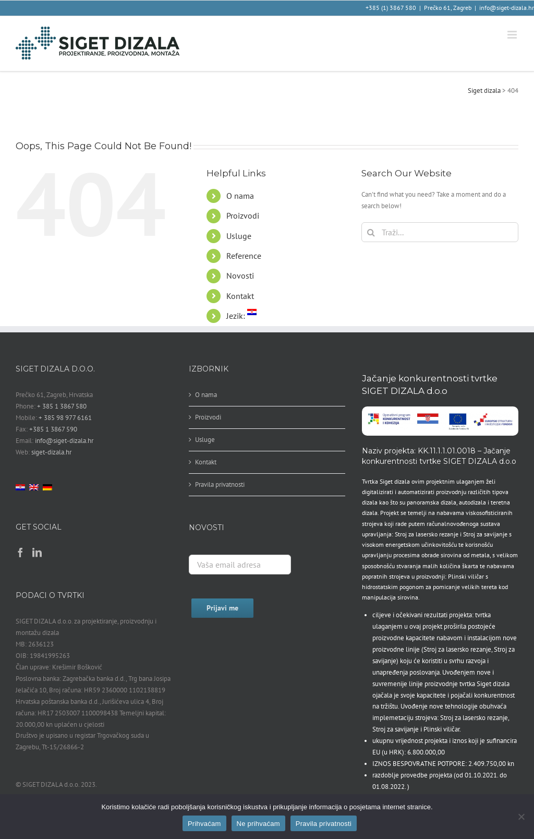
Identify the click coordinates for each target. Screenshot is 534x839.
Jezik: (241, 315)
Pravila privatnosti (220, 484)
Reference (243, 255)
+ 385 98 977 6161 (65, 417)
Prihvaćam (204, 824)
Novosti (240, 275)
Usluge (238, 236)
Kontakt (240, 296)
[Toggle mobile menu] (512, 34)
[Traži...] (439, 232)
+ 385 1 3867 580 (62, 406)
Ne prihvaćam (258, 824)
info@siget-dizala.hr (506, 7)
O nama (240, 195)
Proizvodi (242, 215)
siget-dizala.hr (51, 452)
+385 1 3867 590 (53, 429)
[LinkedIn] (37, 552)
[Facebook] (20, 552)
